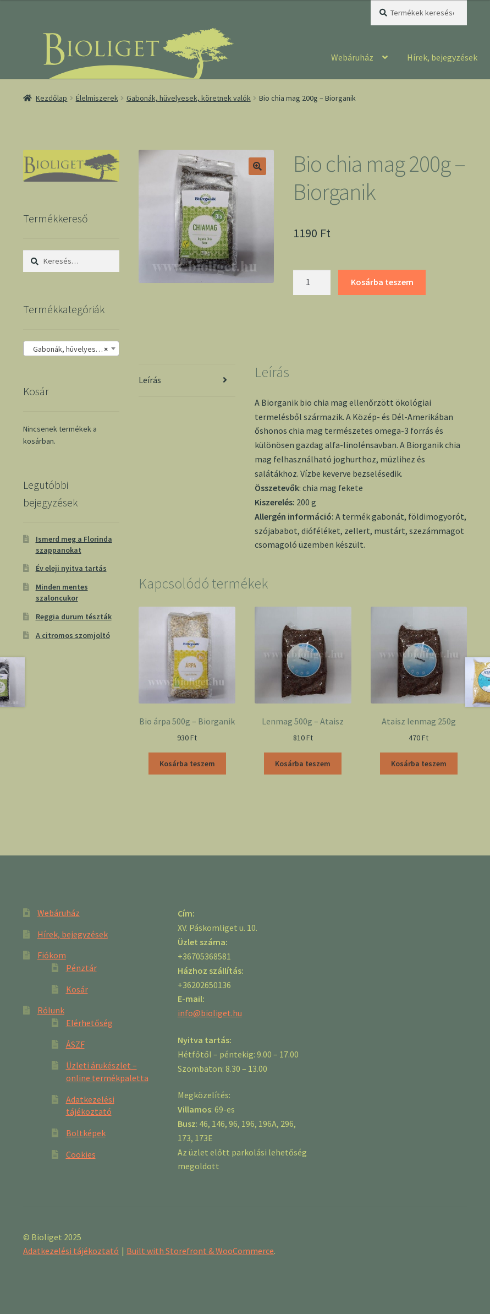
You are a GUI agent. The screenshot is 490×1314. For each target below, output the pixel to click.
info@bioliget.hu (210, 1012)
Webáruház (352, 57)
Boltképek (86, 1132)
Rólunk (50, 1010)
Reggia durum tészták (74, 616)
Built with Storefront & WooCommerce (200, 1250)
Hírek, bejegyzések (442, 57)
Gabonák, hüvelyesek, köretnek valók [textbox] (73, 349)
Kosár (77, 989)
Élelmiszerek (97, 98)
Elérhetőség (89, 1022)
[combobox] (71, 348)
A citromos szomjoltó (73, 635)
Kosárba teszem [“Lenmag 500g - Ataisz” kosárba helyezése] (303, 763)
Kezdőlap (51, 98)
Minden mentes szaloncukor (62, 592)
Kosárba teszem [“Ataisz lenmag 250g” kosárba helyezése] (419, 763)
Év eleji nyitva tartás (71, 568)
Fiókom (51, 955)
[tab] (187, 380)
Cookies (81, 1154)
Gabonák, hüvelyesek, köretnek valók (188, 98)
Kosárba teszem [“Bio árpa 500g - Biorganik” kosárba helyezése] (187, 763)
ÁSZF (75, 1044)
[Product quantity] (312, 282)
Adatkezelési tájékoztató (71, 1250)
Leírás (150, 379)
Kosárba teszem (382, 281)
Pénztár (81, 967)
